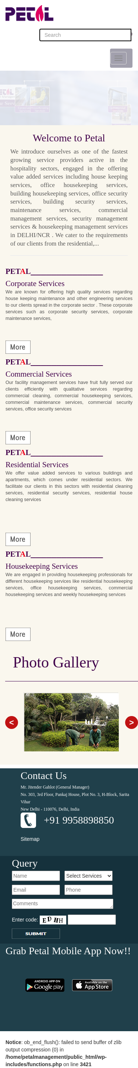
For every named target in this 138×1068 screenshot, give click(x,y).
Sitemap (30, 839)
